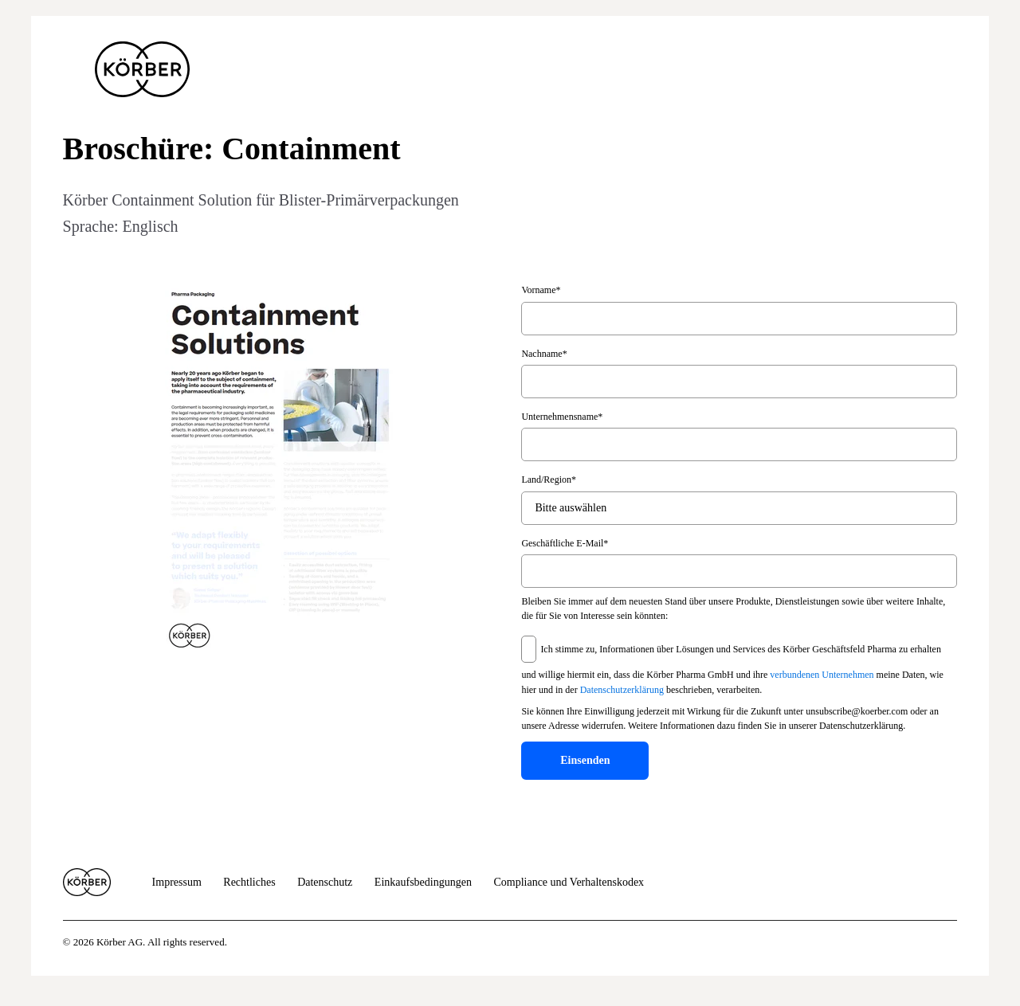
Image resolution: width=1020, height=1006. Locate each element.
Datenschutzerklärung (622, 690)
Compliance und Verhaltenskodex (568, 882)
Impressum (177, 882)
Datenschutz (324, 882)
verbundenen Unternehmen (821, 674)
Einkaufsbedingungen (423, 882)
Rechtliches (249, 882)
